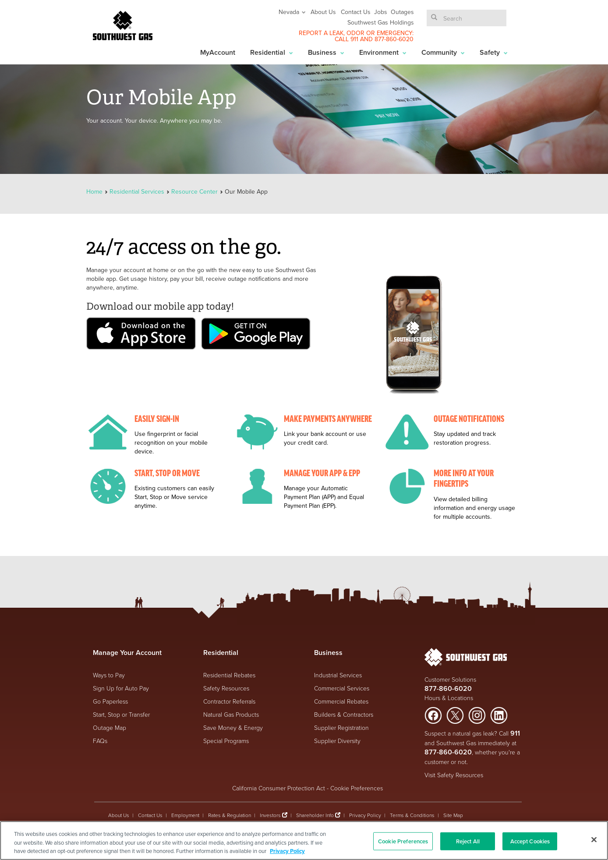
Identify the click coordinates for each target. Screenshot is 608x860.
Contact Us (356, 11)
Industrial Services (338, 675)
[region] (304, 840)
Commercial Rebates (341, 701)
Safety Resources (226, 688)
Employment (185, 815)
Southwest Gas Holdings (380, 22)
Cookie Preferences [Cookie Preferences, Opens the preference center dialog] (403, 841)
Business (326, 52)
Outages (402, 11)
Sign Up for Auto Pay (121, 688)
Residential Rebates (229, 675)
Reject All (468, 841)
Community (443, 52)
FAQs (100, 740)
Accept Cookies (530, 841)
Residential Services (137, 191)
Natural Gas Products (231, 714)
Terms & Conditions (412, 815)
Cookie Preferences (356, 788)
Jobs (380, 11)
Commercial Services (341, 688)
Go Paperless (110, 701)
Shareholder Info (315, 815)
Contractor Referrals (229, 701)
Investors (271, 815)
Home (95, 191)
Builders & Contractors (343, 714)
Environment (383, 52)
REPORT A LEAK (321, 32)
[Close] (594, 839)
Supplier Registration (341, 727)
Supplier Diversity (337, 740)
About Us (323, 11)
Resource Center (194, 191)
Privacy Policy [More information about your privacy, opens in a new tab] (287, 851)
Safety (494, 52)
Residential (271, 52)
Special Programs (226, 740)
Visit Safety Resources (453, 775)
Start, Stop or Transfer (121, 714)
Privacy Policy (365, 815)
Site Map (453, 815)
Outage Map (109, 727)
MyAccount (217, 52)
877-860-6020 (394, 39)
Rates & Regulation (229, 815)
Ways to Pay (109, 675)
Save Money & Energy (233, 727)
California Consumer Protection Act (278, 788)
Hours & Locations (448, 698)
